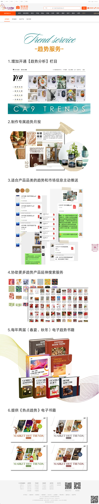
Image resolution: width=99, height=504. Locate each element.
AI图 (78, 13)
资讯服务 (14, 19)
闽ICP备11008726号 (49, 502)
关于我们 (25, 494)
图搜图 (92, 8)
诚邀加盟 (43, 494)
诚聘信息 (68, 494)
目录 (52, 13)
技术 (68, 13)
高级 (97, 8)
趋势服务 (7, 19)
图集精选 (52, 487)
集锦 (73, 13)
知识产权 (21, 19)
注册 (92, 1)
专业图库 (52, 485)
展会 (42, 13)
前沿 (32, 13)
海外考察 (28, 19)
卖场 (47, 13)
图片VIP (22, 487)
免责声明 (74, 494)
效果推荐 (59, 485)
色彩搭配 (29, 490)
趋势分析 (96, 13)
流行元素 (29, 488)
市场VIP (22, 488)
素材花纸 (52, 488)
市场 (37, 13)
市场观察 (37, 487)
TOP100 (96, 1)
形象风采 (31, 494)
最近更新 (26, 13)
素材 (63, 13)
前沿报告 (29, 485)
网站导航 (62, 494)
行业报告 (37, 488)
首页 (19, 13)
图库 (58, 13)
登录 (89, 1)
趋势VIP (22, 485)
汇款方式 (49, 494)
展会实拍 (37, 485)
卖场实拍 (44, 488)
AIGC (83, 13)
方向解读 (44, 487)
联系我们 (37, 494)
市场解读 (37, 490)
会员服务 (56, 494)
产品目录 (44, 485)
